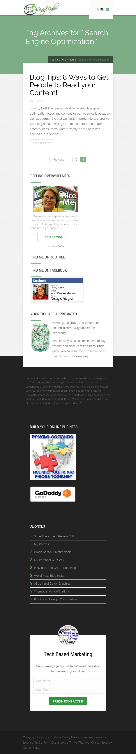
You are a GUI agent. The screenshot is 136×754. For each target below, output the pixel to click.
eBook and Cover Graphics (52, 583)
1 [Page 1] (70, 159)
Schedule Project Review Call (54, 536)
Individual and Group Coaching (55, 568)
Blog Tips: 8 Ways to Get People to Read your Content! (69, 85)
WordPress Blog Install (49, 575)
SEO (39, 101)
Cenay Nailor (31, 747)
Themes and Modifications (52, 591)
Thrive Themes (79, 742)
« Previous (57, 159)
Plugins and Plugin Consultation (55, 599)
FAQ (32, 101)
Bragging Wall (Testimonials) (53, 552)
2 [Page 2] (76, 159)
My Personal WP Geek (49, 560)
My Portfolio (42, 544)
